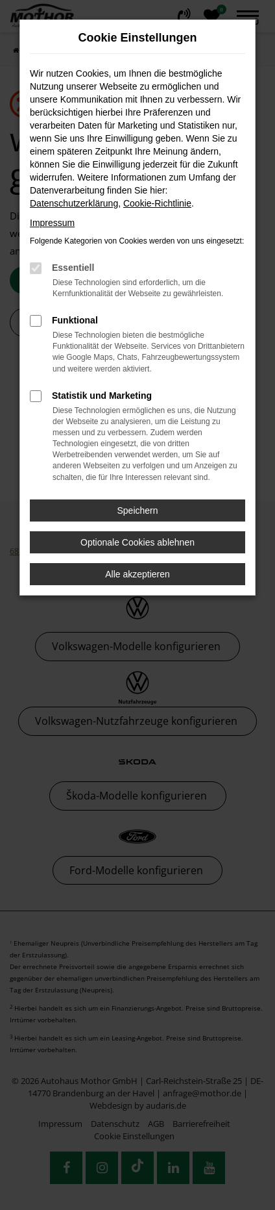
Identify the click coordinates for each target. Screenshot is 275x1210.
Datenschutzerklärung (74, 203)
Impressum (52, 223)
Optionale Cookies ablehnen (137, 542)
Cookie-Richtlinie (157, 203)
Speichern (137, 510)
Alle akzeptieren (137, 574)
